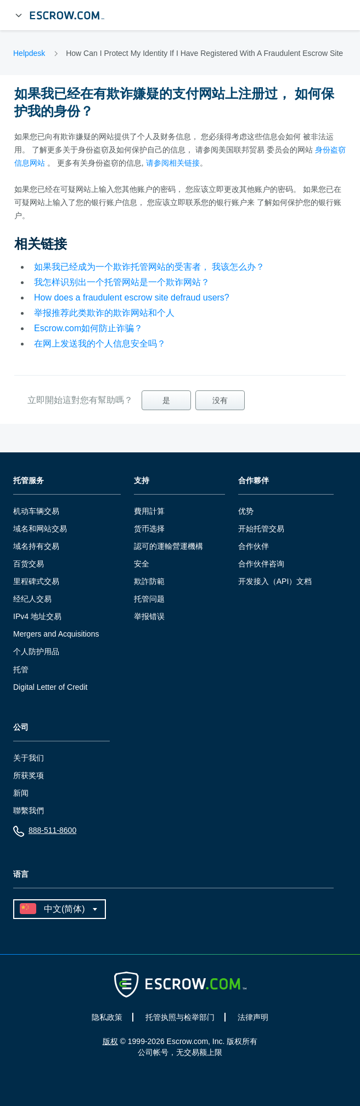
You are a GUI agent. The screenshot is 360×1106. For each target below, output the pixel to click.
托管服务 (28, 481)
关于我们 (28, 757)
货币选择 (149, 528)
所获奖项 (28, 775)
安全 (141, 563)
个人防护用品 (36, 651)
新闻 (21, 793)
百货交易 (28, 563)
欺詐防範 (149, 581)
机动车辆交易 (36, 511)
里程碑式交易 (36, 581)
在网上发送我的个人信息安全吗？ (100, 343)
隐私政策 (107, 1017)
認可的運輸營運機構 (168, 546)
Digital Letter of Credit (50, 687)
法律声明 (253, 1017)
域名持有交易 (36, 546)
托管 (21, 669)
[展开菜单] (18, 15)
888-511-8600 (44, 833)
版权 (110, 1041)
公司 (21, 727)
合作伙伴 (253, 546)
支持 (141, 481)
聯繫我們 (28, 810)
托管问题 (149, 598)
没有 (220, 400)
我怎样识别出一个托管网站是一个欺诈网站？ (122, 282)
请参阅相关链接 (173, 162)
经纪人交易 (32, 598)
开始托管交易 (261, 528)
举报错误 (149, 616)
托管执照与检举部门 (180, 1017)
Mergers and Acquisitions (56, 633)
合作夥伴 (253, 481)
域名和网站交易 (40, 528)
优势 (246, 511)
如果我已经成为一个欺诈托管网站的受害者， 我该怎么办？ (149, 266)
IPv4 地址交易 (37, 616)
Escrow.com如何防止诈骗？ (88, 328)
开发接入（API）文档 (275, 581)
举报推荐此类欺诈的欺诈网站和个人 (104, 312)
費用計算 (149, 511)
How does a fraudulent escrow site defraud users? (131, 297)
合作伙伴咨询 (261, 563)
